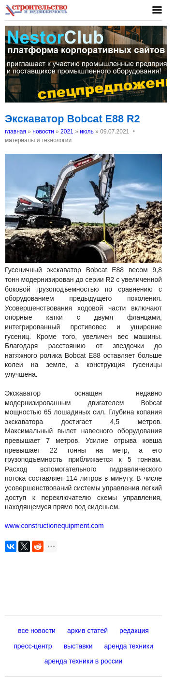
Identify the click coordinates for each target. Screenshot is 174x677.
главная (15, 131)
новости (43, 131)
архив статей (87, 630)
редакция (134, 630)
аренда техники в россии (83, 661)
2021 (66, 131)
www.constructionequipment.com (54, 526)
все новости (37, 630)
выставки (78, 646)
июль (87, 131)
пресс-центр (33, 646)
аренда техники (128, 646)
